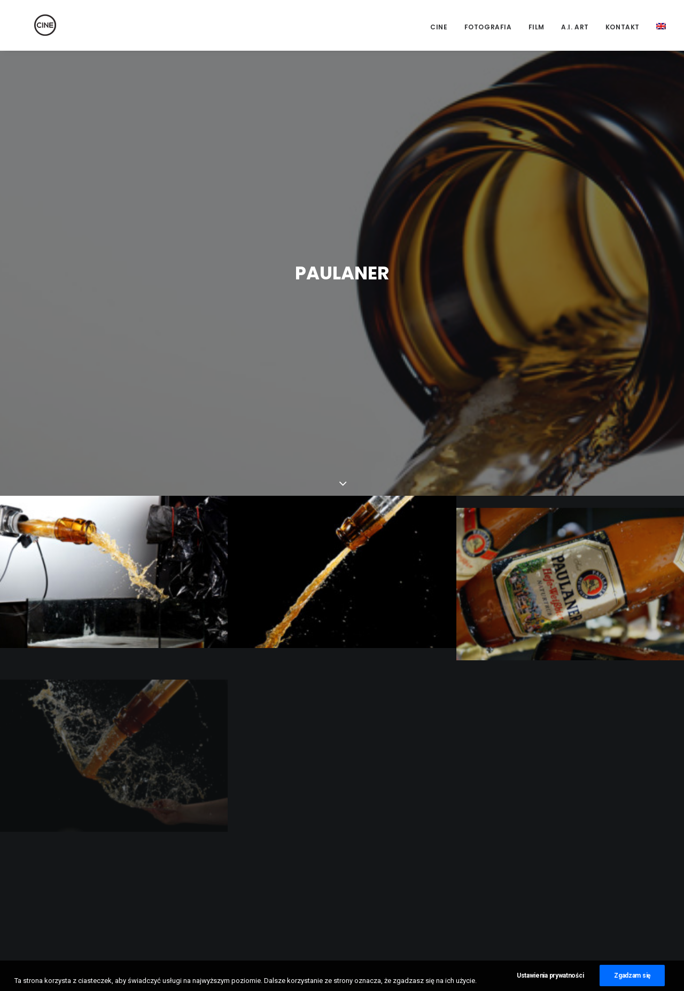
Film (536, 27)
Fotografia (488, 27)
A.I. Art (575, 27)
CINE (438, 27)
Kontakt (622, 27)
